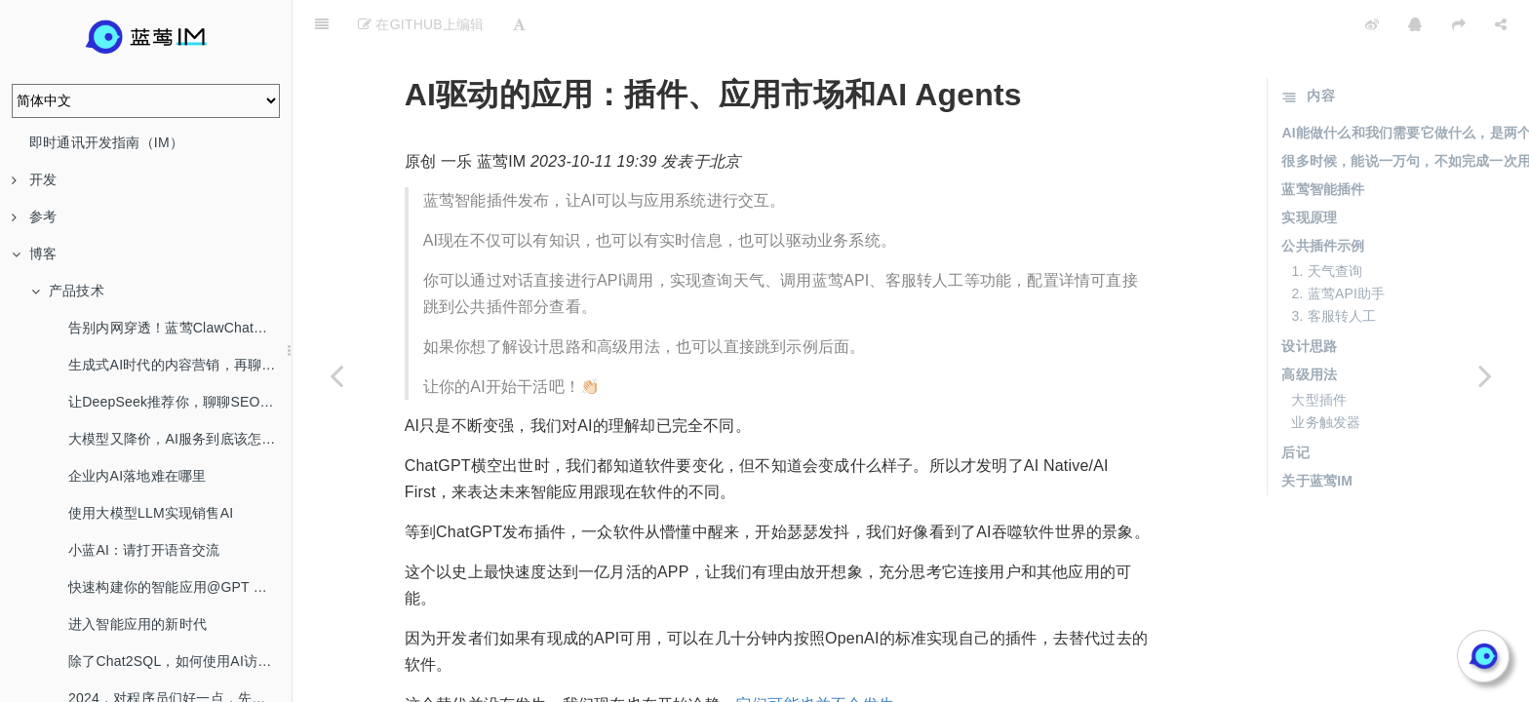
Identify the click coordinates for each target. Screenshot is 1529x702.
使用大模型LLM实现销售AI (150, 513)
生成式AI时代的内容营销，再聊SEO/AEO (180, 364)
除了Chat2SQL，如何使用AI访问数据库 (180, 661)
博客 (34, 253)
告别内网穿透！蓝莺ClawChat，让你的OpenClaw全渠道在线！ (180, 327)
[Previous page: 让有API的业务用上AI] (336, 375)
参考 (34, 216)
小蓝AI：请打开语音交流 (144, 550)
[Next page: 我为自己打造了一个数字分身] (1485, 375)
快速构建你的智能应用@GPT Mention (180, 587)
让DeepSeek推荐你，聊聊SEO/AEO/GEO (180, 402)
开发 (34, 179)
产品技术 (67, 290)
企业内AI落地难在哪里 (137, 476)
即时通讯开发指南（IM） (106, 142)
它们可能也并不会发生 (815, 655)
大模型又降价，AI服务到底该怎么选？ (180, 439)
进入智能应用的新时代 (137, 624)
